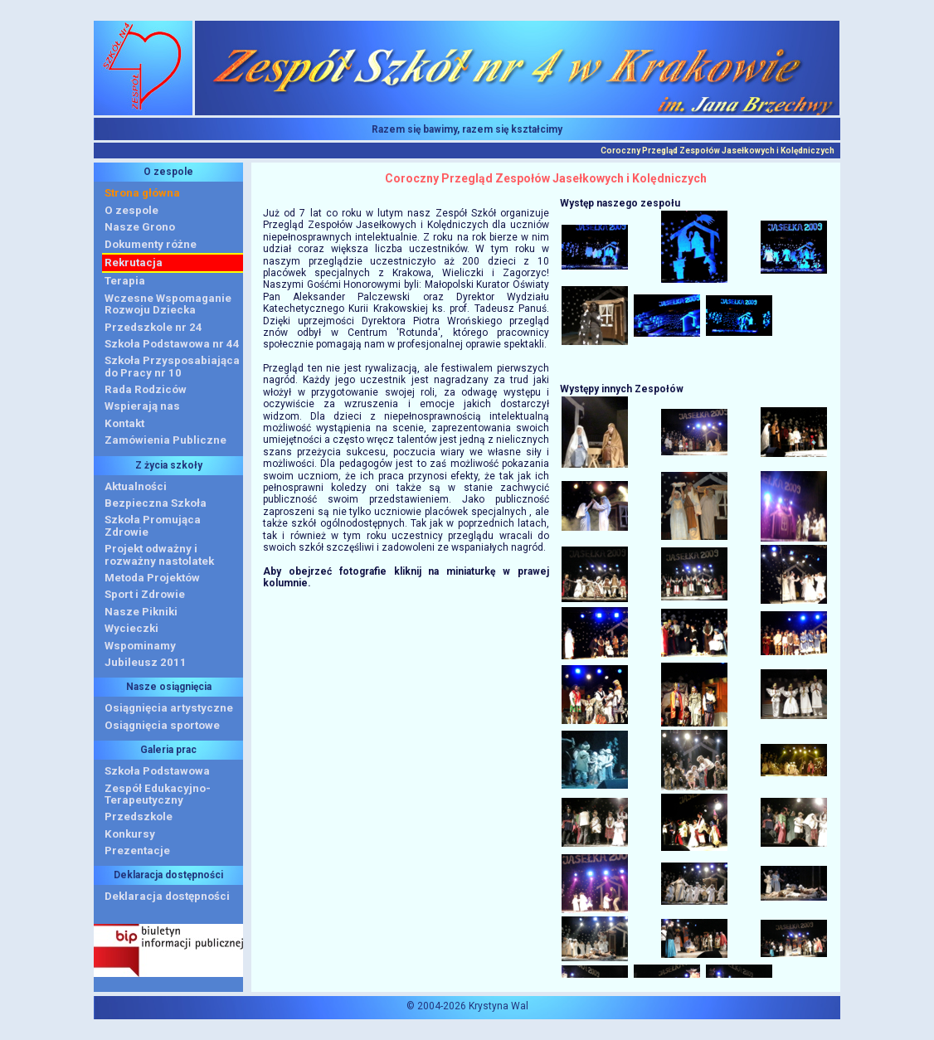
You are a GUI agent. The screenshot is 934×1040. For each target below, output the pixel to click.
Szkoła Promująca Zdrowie (153, 525)
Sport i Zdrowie (145, 594)
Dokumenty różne (151, 244)
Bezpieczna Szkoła (156, 503)
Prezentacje (137, 850)
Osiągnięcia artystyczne (169, 708)
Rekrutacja (134, 262)
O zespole (131, 210)
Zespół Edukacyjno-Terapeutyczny (158, 794)
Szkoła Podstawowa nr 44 (172, 344)
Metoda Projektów (152, 577)
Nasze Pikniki (141, 611)
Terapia (125, 281)
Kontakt (124, 423)
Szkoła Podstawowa (157, 771)
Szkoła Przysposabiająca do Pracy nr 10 (172, 366)
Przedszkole (139, 816)
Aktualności (136, 486)
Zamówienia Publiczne (165, 440)
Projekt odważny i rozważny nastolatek (159, 554)
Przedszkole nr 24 (153, 327)
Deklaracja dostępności (167, 896)
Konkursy (130, 834)
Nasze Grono (140, 227)
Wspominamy (140, 645)
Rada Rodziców (146, 389)
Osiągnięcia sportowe (162, 725)
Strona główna (142, 193)
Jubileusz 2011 (146, 662)
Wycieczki (131, 628)
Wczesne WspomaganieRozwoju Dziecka (168, 304)
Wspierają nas (142, 406)
